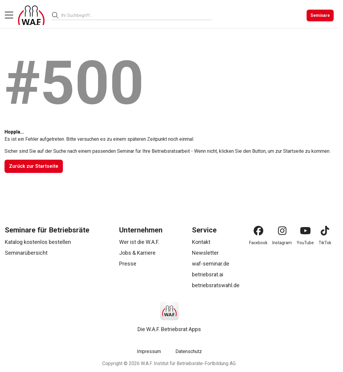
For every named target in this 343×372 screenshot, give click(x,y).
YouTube (305, 242)
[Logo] (31, 15)
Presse (127, 263)
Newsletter (205, 253)
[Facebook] (258, 231)
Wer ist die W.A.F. (139, 242)
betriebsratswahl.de (215, 285)
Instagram (282, 242)
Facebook (258, 242)
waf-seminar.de (210, 263)
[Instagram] (282, 231)
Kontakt (201, 242)
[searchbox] (134, 15)
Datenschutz (188, 351)
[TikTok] (325, 231)
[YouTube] (305, 231)
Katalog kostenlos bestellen (38, 242)
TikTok (325, 242)
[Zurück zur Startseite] (34, 166)
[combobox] (136, 15)
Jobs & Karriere (137, 253)
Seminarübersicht (26, 253)
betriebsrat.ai (207, 274)
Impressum (149, 351)
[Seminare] (320, 15)
